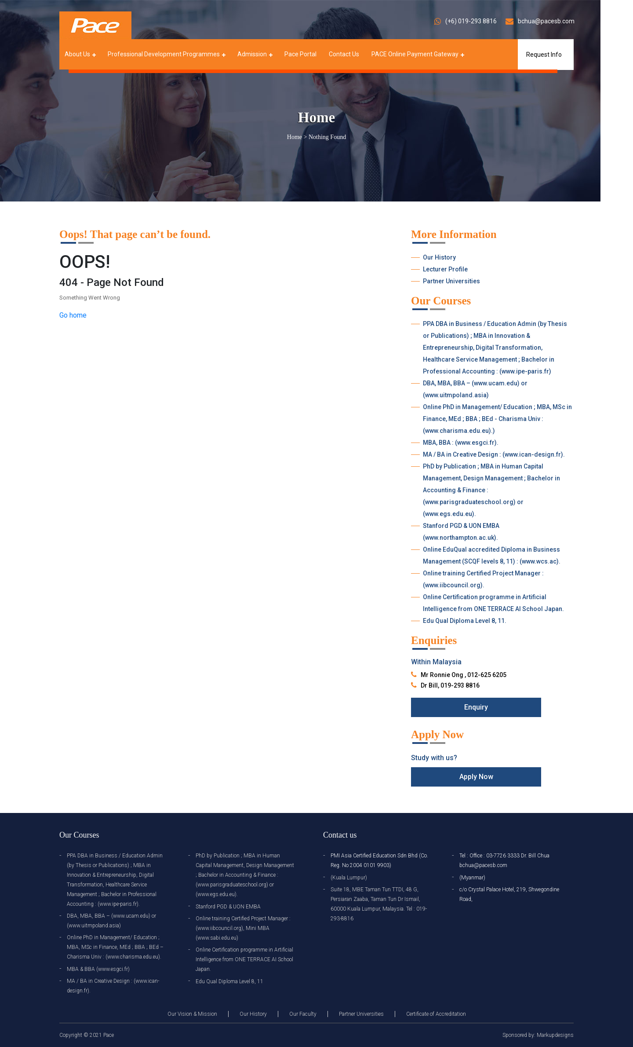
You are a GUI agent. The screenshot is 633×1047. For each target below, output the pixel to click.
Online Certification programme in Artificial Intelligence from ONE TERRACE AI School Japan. (493, 602)
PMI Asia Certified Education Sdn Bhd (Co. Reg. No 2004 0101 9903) (379, 860)
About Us (77, 54)
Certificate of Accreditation (436, 1014)
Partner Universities (451, 281)
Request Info (544, 54)
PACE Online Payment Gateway (414, 54)
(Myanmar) (472, 878)
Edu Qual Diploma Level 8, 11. (464, 620)
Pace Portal (300, 54)
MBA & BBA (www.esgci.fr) (98, 969)
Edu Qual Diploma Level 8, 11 (229, 981)
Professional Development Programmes (164, 54)
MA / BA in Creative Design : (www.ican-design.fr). (494, 454)
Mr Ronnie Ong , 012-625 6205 (463, 674)
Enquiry (476, 707)
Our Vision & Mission (192, 1014)
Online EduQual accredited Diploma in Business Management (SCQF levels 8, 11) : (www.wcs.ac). (491, 555)
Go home (73, 315)
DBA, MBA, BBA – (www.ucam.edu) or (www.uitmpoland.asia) (475, 389)
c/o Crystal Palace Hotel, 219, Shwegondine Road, (509, 894)
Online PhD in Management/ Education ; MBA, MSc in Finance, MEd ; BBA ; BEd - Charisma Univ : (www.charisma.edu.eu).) (497, 418)
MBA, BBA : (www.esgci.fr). (460, 442)
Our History (439, 257)
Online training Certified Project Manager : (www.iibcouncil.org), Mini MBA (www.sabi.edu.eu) (243, 928)
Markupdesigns (555, 1035)
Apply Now (476, 776)
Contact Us (344, 54)
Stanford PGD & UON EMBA (228, 907)
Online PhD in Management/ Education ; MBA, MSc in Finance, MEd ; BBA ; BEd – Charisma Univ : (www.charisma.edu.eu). (115, 947)
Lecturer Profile (445, 269)
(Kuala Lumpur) (349, 878)
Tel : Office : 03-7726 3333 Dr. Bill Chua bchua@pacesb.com (504, 860)
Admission (252, 54)
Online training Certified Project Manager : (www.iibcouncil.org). (483, 579)
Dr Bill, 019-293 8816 (450, 685)
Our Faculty (302, 1014)
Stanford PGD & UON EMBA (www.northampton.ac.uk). (461, 531)
